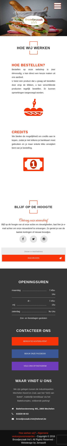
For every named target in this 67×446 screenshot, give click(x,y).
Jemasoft (41, 443)
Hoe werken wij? (27, 433)
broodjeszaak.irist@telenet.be (31, 419)
